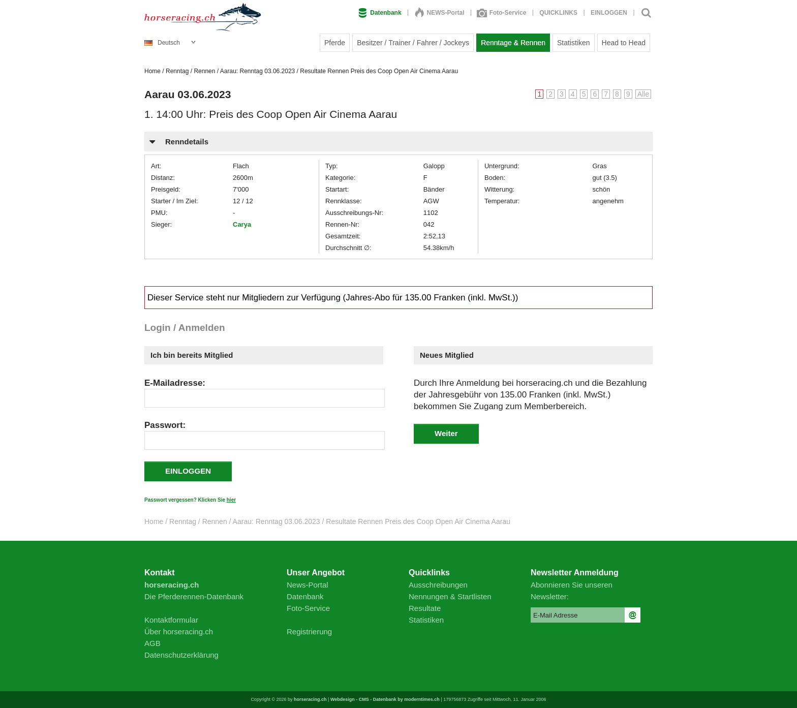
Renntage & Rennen (513, 43)
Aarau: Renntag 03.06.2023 (257, 71)
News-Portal (307, 584)
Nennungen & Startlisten (450, 596)
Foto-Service (502, 12)
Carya (242, 224)
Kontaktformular (171, 619)
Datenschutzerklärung (181, 655)
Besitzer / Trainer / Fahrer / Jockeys (413, 43)
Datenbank (379, 12)
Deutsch (162, 42)
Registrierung (309, 631)
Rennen (204, 71)
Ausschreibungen (438, 584)
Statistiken (573, 43)
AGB (152, 643)
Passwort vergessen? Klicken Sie (190, 500)
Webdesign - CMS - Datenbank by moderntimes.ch (385, 699)
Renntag (177, 71)
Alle (643, 94)
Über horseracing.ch (178, 631)
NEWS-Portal (440, 12)
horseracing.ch (310, 699)
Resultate (425, 608)
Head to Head (624, 43)
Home (152, 71)
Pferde (334, 43)
